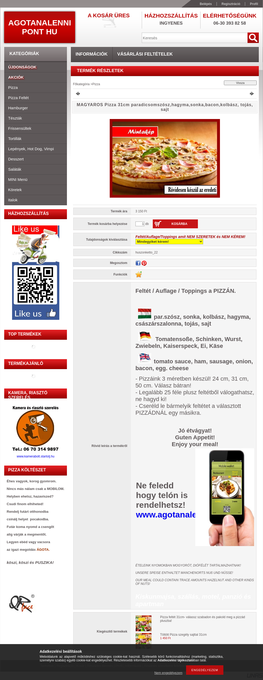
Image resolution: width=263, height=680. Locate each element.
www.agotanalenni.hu (179, 514)
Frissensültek (19, 128)
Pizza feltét (18, 97)
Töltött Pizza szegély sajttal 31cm (183, 634)
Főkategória (81, 84)
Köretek (15, 189)
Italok (13, 200)
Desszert (16, 159)
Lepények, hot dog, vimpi (31, 149)
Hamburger (18, 108)
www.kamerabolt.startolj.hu (35, 455)
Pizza (13, 87)
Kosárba (179, 224)
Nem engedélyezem (168, 673)
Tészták (15, 118)
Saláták (14, 169)
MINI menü (17, 179)
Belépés (206, 4)
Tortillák (15, 138)
